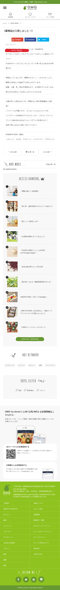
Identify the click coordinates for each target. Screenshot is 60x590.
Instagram (34, 580)
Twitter (26, 580)
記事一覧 (31, 152)
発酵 (4, 560)
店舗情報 (10, 17)
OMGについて (38, 503)
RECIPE (36, 549)
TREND (6, 503)
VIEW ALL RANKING (30, 339)
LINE (41, 580)
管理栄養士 (30, 390)
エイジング (21, 365)
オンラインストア (30, 17)
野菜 (4, 554)
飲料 (4, 565)
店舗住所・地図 (38, 520)
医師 (19, 390)
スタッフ (42, 390)
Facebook (18, 580)
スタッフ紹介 (38, 509)
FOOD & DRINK (9, 543)
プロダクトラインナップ (41, 526)
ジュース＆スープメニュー (42, 531)
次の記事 (46, 152)
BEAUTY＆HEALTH (10, 509)
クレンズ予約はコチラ (41, 543)
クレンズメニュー (39, 537)
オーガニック (8, 537)
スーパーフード (50, 365)
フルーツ (6, 549)
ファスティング (9, 365)
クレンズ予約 (50, 17)
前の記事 (13, 152)
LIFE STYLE (38, 554)
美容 (40, 365)
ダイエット (32, 365)
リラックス (7, 531)
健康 (4, 520)
